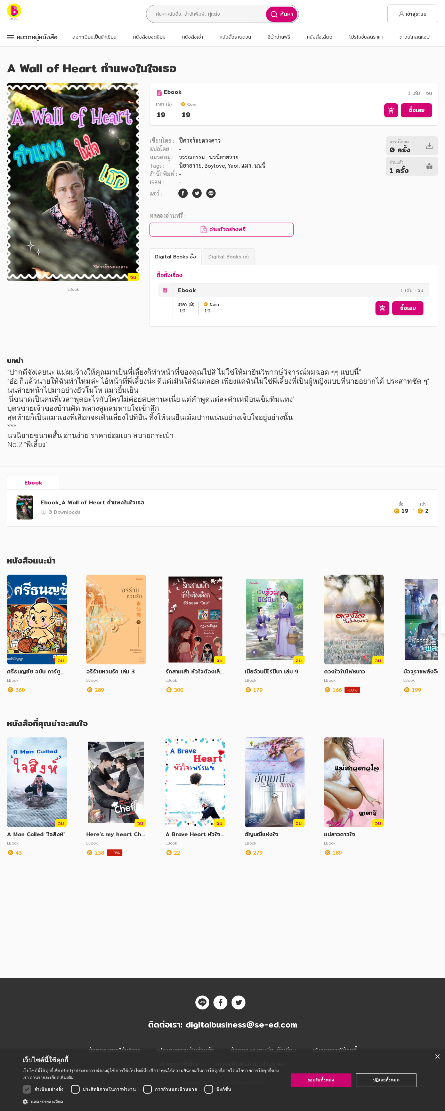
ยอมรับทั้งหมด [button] (320, 1080)
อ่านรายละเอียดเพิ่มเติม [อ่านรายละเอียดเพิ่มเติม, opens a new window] (52, 1077)
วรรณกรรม (192, 157)
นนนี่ (260, 165)
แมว (246, 165)
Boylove (214, 165)
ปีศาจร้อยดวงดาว (200, 140)
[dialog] (222, 1080)
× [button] (437, 1057)
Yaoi (233, 165)
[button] (151, 1101)
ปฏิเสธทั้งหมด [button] (386, 1080)
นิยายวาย (190, 165)
